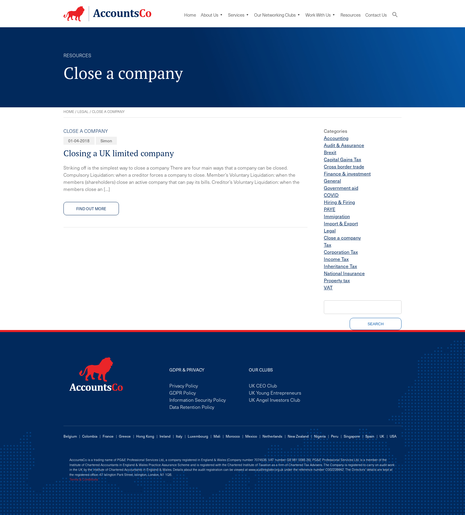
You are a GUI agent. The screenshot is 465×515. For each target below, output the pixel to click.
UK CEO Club (263, 385)
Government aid (341, 187)
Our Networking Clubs (277, 15)
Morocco (233, 436)
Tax (327, 244)
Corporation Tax (341, 251)
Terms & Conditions (83, 479)
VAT (328, 287)
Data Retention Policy (191, 406)
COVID (331, 194)
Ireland (165, 436)
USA (393, 436)
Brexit (330, 152)
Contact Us (376, 15)
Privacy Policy (183, 385)
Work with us (320, 15)
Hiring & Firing (339, 201)
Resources (350, 15)
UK (382, 436)
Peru (334, 436)
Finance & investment (347, 173)
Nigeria (320, 436)
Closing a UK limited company (118, 153)
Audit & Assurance (344, 145)
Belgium (70, 436)
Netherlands (272, 436)
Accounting (336, 137)
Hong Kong (145, 436)
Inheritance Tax (340, 266)
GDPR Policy (182, 392)
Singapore (352, 436)
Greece (125, 436)
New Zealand (298, 436)
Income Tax (336, 258)
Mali (217, 436)
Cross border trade (344, 166)
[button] (395, 16)
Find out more (91, 208)
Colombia (89, 436)
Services (238, 15)
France (108, 436)
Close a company (85, 130)
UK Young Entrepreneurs (275, 392)
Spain (369, 436)
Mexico (251, 436)
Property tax (337, 280)
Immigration (337, 216)
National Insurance (344, 273)
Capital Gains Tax (342, 159)
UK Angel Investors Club (274, 399)
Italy (179, 436)
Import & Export (341, 223)
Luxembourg (198, 436)
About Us (212, 15)
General (332, 180)
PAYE (329, 209)
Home (190, 15)
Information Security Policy (197, 399)
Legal (83, 111)
